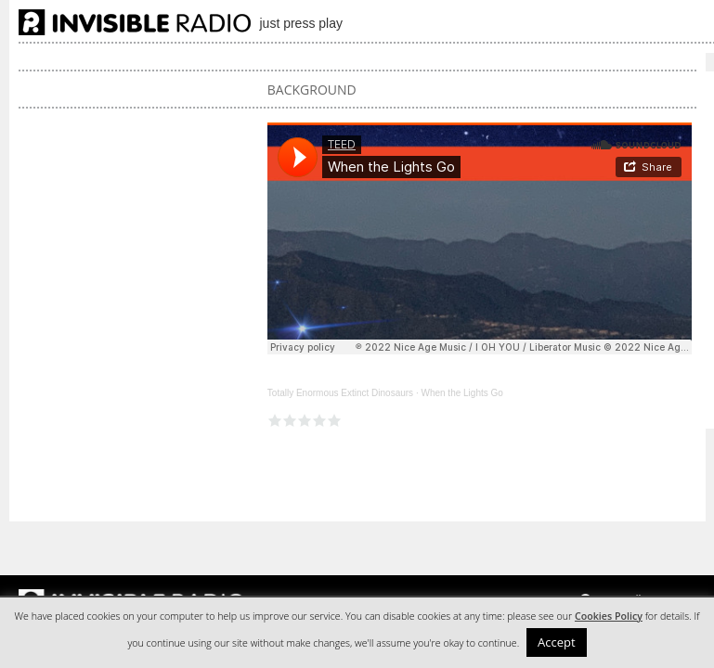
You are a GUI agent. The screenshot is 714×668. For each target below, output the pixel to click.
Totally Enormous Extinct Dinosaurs (340, 393)
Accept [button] (557, 642)
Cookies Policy (609, 616)
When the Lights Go (461, 393)
